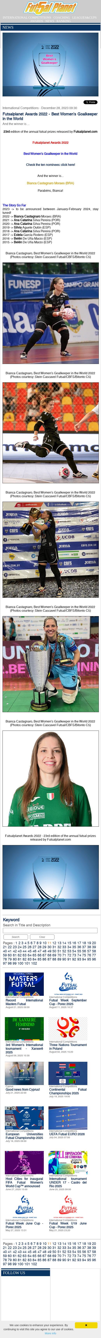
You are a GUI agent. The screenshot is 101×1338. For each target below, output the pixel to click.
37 (84, 947)
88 (54, 959)
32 (59, 947)
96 (94, 959)
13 (59, 943)
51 (59, 951)
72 (69, 955)
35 (74, 947)
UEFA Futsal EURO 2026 (67, 1134)
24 (20, 947)
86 (44, 959)
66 (39, 955)
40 (5, 951)
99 (15, 963)
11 (49, 943)
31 (54, 947)
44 (24, 951)
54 (74, 951)
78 (5, 959)
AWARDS (36, 21)
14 (64, 943)
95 (89, 959)
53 (69, 951)
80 (15, 959)
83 (30, 959)
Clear (42, 937)
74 (79, 955)
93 (79, 959)
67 (44, 955)
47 (39, 951)
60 (10, 955)
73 (74, 955)
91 (69, 959)
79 (10, 959)
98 (10, 963)
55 (79, 951)
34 (69, 947)
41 (10, 951)
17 (79, 943)
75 (84, 955)
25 (24, 947)
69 (54, 955)
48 (44, 951)
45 (30, 951)
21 (5, 947)
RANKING (63, 21)
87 (49, 959)
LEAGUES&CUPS (84, 17)
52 (64, 951)
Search (15, 937)
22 (10, 947)
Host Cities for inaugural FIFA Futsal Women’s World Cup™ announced (24, 1182)
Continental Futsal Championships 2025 (68, 1091)
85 (39, 959)
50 (54, 951)
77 (94, 955)
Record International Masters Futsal (24, 1002)
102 (34, 963)
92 (74, 959)
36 (79, 947)
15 (69, 943)
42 (15, 951)
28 (39, 947)
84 (34, 959)
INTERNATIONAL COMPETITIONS (27, 17)
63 (24, 955)
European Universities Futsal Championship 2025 (24, 1136)
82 (24, 959)
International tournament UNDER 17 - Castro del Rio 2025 (68, 1182)
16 (74, 943)
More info (50, 1333)
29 (44, 947)
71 (64, 955)
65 (34, 955)
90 (64, 959)
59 (5, 955)
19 (89, 943)
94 (84, 959)
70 (59, 955)
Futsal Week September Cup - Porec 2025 (68, 1002)
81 (20, 959)
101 (27, 963)
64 (30, 955)
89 (59, 959)
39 (94, 947)
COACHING (62, 17)
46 (34, 951)
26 (30, 947)
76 (89, 955)
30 (49, 947)
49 (49, 951)
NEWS (49, 21)
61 (15, 955)
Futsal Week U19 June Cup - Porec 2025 (68, 1225)
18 (84, 943)
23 (15, 947)
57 (89, 951)
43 (20, 951)
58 (94, 951)
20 (94, 943)
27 (34, 947)
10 (45, 943)
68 (49, 955)
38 (89, 947)
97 (5, 963)
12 (54, 943)
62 (20, 955)
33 (64, 947)
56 (84, 951)
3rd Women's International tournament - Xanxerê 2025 (24, 1048)
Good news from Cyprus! (23, 1089)
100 (20, 963)
